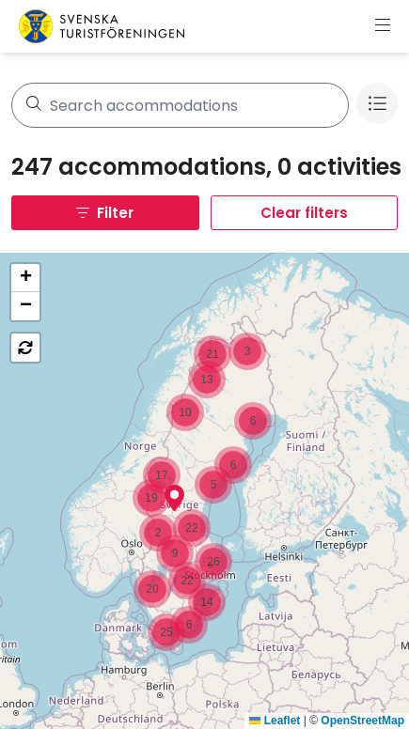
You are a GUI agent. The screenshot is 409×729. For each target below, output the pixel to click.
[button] (174, 498)
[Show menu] (382, 26)
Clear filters (304, 213)
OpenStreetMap (362, 720)
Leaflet (274, 720)
